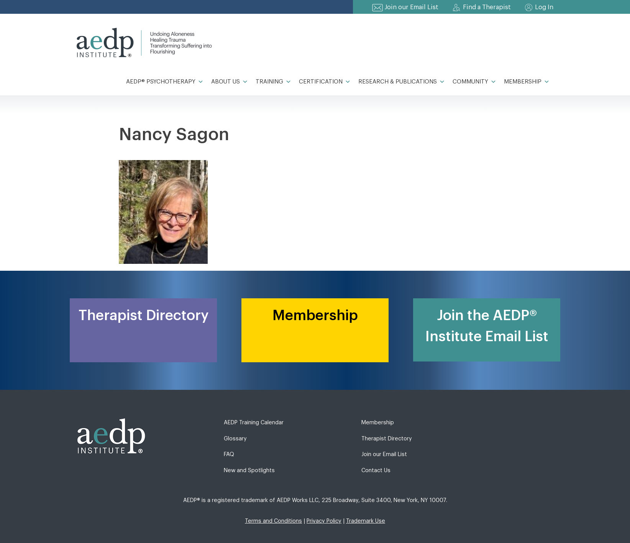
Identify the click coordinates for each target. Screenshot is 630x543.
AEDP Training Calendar (254, 422)
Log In (544, 7)
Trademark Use (365, 521)
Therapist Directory (386, 439)
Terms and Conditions (273, 521)
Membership (527, 82)
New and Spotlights (249, 470)
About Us (229, 82)
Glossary (235, 439)
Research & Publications (401, 82)
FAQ (229, 454)
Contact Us (375, 470)
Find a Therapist (487, 7)
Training (273, 82)
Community (474, 82)
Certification (325, 82)
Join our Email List (411, 7)
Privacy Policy (324, 521)
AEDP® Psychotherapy (164, 82)
